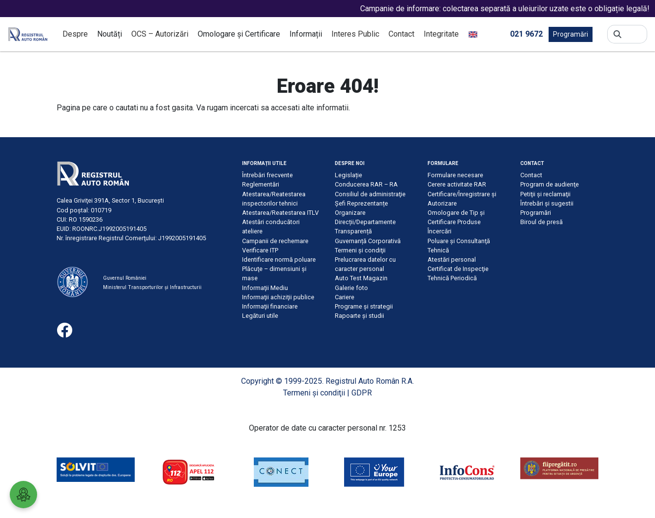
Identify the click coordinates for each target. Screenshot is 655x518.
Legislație (348, 175)
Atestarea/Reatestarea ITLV (280, 212)
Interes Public (355, 34)
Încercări (439, 231)
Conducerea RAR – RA (366, 184)
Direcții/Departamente (365, 222)
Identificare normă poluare (279, 259)
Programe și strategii (364, 306)
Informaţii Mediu (265, 287)
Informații (305, 34)
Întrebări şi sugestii (546, 203)
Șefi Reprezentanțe (361, 203)
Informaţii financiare (270, 306)
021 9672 (526, 33)
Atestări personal (452, 259)
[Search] (634, 34)
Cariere (344, 297)
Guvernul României (124, 278)
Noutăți (109, 34)
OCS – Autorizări (159, 34)
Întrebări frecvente (267, 175)
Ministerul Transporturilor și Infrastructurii (152, 287)
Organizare (350, 212)
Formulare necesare (455, 175)
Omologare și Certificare (239, 34)
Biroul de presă (541, 222)
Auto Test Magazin (361, 278)
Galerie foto (351, 287)
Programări (570, 34)
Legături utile (260, 315)
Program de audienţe (549, 184)
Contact (401, 34)
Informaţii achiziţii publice (278, 297)
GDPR (361, 392)
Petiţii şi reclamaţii (545, 194)
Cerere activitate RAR (457, 184)
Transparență (353, 231)
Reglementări (260, 184)
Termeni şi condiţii (360, 250)
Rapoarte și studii (359, 315)
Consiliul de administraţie (370, 194)
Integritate (441, 34)
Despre (75, 34)
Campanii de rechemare (275, 241)
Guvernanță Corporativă (368, 241)
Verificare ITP (260, 250)
